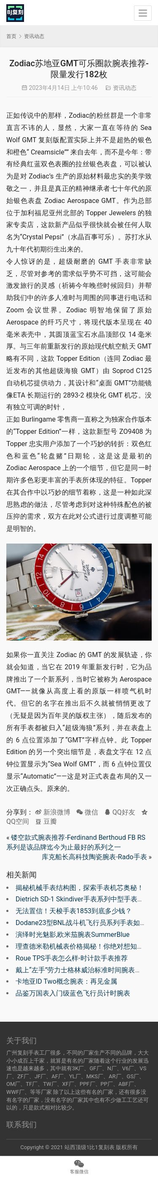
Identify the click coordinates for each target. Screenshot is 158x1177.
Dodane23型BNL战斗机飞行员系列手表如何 (81, 923)
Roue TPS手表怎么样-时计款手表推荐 (72, 958)
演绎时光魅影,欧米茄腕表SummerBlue (73, 935)
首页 (11, 36)
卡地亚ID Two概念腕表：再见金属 (66, 981)
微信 (87, 812)
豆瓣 (46, 821)
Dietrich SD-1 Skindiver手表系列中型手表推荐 (83, 899)
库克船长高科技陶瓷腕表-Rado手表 (94, 857)
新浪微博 (52, 812)
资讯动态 (125, 87)
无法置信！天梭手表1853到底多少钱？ (74, 911)
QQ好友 (119, 812)
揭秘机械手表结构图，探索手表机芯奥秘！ (80, 888)
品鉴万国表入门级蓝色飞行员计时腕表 (73, 993)
